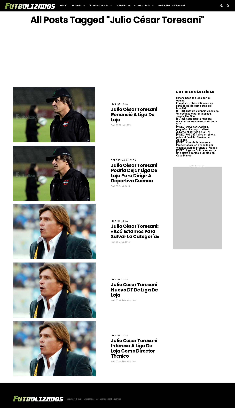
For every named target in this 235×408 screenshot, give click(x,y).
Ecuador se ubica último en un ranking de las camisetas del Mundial (194, 106)
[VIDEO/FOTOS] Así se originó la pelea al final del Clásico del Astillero (196, 137)
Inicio (63, 6)
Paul (113, 125)
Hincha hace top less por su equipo (193, 99)
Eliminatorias (142, 6)
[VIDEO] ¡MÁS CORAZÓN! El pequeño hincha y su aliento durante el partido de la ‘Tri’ (193, 129)
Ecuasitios (116, 399)
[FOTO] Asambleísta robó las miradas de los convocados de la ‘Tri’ (196, 121)
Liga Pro (76, 6)
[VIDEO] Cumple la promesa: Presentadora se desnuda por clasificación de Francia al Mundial (197, 145)
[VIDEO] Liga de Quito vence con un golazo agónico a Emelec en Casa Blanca (196, 153)
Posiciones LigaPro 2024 (171, 6)
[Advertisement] (117, 56)
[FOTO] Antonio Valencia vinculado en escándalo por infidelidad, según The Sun (197, 113)
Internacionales (99, 6)
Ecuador (121, 6)
